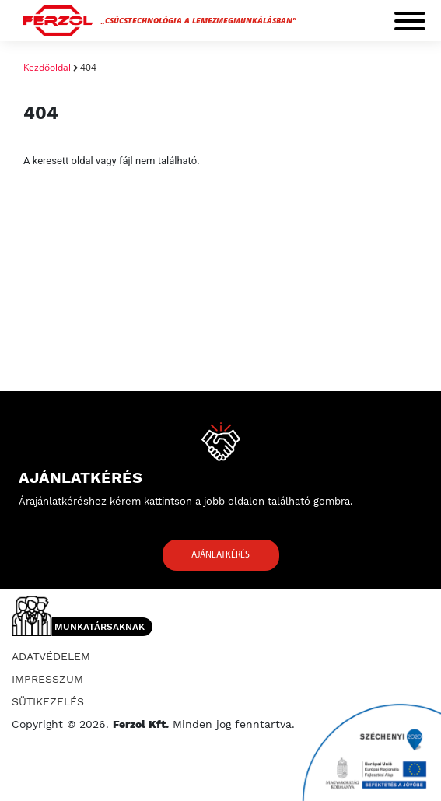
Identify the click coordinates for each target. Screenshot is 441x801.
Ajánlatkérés (220, 555)
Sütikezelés (48, 701)
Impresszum (47, 679)
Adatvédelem (51, 656)
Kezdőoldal (47, 67)
